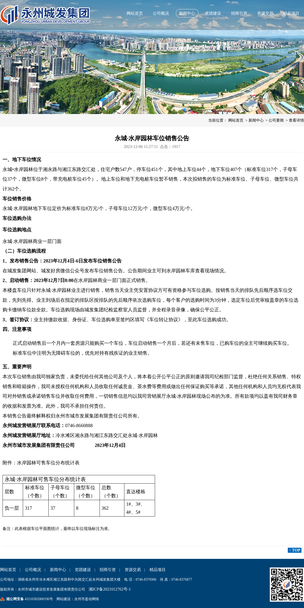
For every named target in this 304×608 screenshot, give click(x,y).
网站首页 (135, 13)
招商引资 (239, 13)
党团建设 (213, 13)
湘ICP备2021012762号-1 (110, 589)
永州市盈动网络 (86, 599)
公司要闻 (276, 120)
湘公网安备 (15, 599)
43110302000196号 (38, 599)
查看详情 (296, 120)
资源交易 (265, 13)
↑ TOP (294, 550)
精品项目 (291, 13)
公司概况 (161, 13)
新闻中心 (187, 13)
